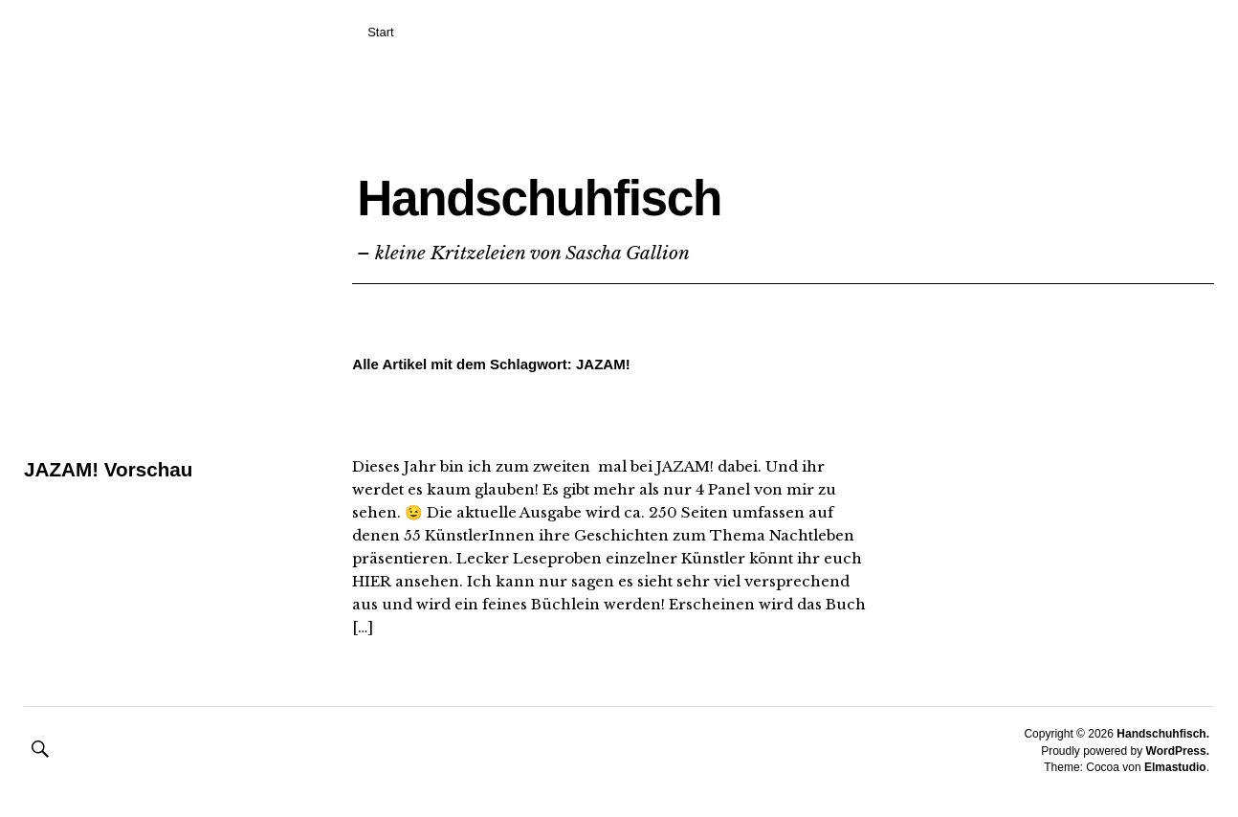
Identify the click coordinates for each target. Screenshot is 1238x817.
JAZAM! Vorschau (114, 469)
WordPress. (1177, 751)
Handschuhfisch (648, 188)
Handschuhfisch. (1162, 733)
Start (380, 32)
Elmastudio (1175, 767)
